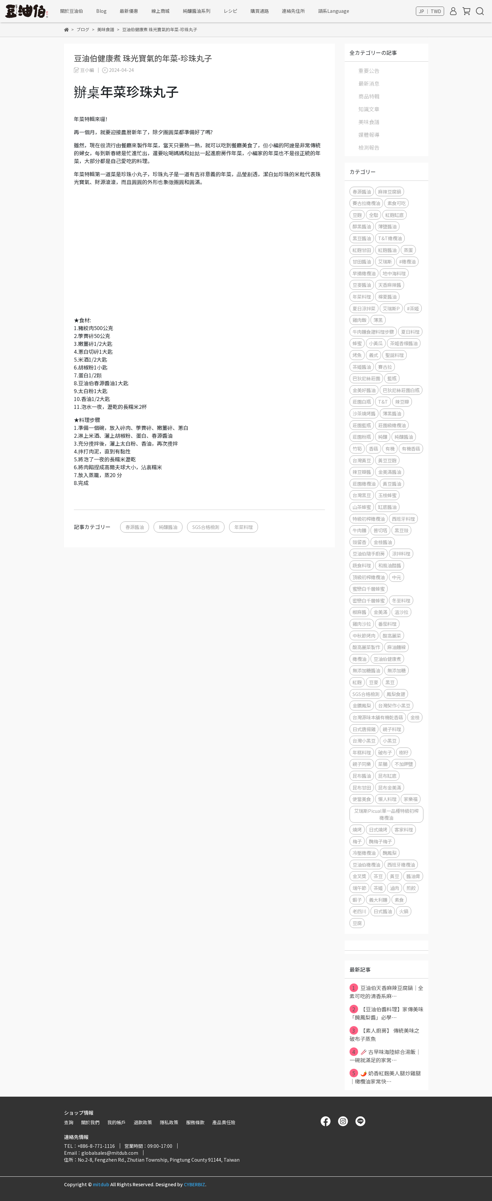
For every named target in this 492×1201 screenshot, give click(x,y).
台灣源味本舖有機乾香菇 (378, 717)
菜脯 (382, 763)
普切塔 (380, 530)
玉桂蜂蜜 (387, 495)
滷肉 (394, 887)
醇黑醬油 (362, 226)
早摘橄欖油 (364, 273)
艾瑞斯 (385, 261)
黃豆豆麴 (387, 460)
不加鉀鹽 (404, 763)
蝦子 (357, 899)
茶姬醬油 (362, 366)
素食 (399, 899)
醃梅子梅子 (380, 841)
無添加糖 (396, 670)
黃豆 (394, 876)
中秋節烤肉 (364, 635)
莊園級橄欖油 (392, 425)
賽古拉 (385, 366)
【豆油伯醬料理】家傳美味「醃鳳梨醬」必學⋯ (386, 1013)
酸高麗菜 (392, 635)
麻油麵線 (396, 646)
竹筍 (357, 448)
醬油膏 (413, 876)
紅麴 (357, 682)
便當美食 (362, 798)
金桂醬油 (383, 541)
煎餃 (411, 887)
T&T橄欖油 (390, 238)
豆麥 (373, 682)
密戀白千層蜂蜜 (369, 600)
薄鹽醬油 (387, 226)
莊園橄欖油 (364, 483)
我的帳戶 (116, 1122)
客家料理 (404, 829)
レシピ (230, 11)
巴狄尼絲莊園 (366, 378)
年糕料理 (362, 752)
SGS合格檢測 (205, 526)
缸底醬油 (387, 506)
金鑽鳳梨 (362, 705)
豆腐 (357, 922)
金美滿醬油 (389, 471)
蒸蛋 (408, 249)
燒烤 (357, 829)
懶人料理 (387, 798)
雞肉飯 (359, 319)
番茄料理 (387, 623)
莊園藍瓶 (362, 425)
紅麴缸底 (394, 214)
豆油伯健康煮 (387, 658)
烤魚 (357, 354)
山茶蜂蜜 (362, 506)
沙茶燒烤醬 (364, 413)
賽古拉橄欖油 (366, 203)
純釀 (382, 436)
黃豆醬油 (392, 483)
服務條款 (195, 1122)
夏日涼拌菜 (364, 308)
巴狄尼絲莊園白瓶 (401, 390)
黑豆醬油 (362, 238)
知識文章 (368, 109)
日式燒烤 (378, 829)
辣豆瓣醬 (362, 471)
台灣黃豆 (362, 460)
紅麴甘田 (362, 249)
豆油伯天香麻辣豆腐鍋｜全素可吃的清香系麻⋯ (386, 991)
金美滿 (380, 611)
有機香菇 (411, 448)
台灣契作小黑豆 (394, 705)
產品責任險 (223, 1122)
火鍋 (403, 911)
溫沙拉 (401, 611)
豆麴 (357, 214)
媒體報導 (368, 134)
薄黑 (378, 319)
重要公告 (368, 70)
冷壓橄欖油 (364, 852)
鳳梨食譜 (396, 693)
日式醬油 (383, 911)
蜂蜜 (357, 343)
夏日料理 (410, 331)
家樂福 (410, 798)
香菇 (373, 448)
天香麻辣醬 (389, 284)
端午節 (359, 887)
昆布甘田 (362, 787)
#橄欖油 (407, 261)
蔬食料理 (362, 565)
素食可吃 (396, 203)
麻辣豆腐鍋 (389, 191)
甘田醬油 (362, 261)
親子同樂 (362, 763)
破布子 (385, 752)
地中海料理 (394, 273)
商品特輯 (368, 96)
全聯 (373, 214)
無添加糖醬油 (366, 670)
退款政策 (143, 1122)
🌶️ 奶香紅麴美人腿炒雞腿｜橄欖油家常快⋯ (385, 1077)
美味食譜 (368, 122)
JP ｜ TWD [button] (430, 11)
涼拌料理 (401, 553)
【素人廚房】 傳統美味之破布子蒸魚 (384, 1034)
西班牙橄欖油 (401, 864)
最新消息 (368, 83)
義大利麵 (378, 899)
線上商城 (160, 11)
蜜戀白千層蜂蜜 (369, 588)
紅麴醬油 (387, 249)
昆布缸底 (387, 775)
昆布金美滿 (389, 787)
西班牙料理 (403, 518)
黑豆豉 (401, 530)
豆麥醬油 (362, 284)
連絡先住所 (293, 11)
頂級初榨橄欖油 (369, 577)
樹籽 (403, 752)
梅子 (357, 841)
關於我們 (90, 1122)
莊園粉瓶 (362, 436)
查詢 (68, 1122)
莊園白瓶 (362, 401)
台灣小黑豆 (364, 740)
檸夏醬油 (387, 296)
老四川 (359, 911)
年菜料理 (243, 526)
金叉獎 (359, 876)
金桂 (414, 717)
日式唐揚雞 (364, 729)
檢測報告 (368, 147)
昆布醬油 (362, 775)
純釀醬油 (168, 526)
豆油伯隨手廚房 (369, 553)
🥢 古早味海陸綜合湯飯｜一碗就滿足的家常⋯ (385, 1055)
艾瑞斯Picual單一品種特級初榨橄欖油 (386, 814)
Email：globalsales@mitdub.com (101, 1152)
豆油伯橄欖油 (366, 864)
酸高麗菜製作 (366, 646)
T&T (383, 401)
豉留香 (359, 541)
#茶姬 (413, 308)
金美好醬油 (364, 390)
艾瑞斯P (391, 308)
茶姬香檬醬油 (403, 343)
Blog (101, 11)
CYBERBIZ (194, 1184)
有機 (390, 448)
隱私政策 (169, 1122)
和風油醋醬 (389, 565)
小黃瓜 (376, 343)
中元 (396, 577)
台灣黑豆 (362, 495)
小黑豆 (389, 740)
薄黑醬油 (392, 413)
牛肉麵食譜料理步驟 (373, 331)
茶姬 (378, 887)
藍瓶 (391, 378)
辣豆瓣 (402, 401)
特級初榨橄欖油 (369, 518)
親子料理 (392, 729)
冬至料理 (401, 600)
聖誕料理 (394, 354)
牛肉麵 (359, 530)
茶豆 (378, 876)
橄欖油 (359, 658)
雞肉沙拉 (362, 623)
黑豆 (390, 682)
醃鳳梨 (389, 852)
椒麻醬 (359, 611)
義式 (373, 354)
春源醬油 (134, 526)
